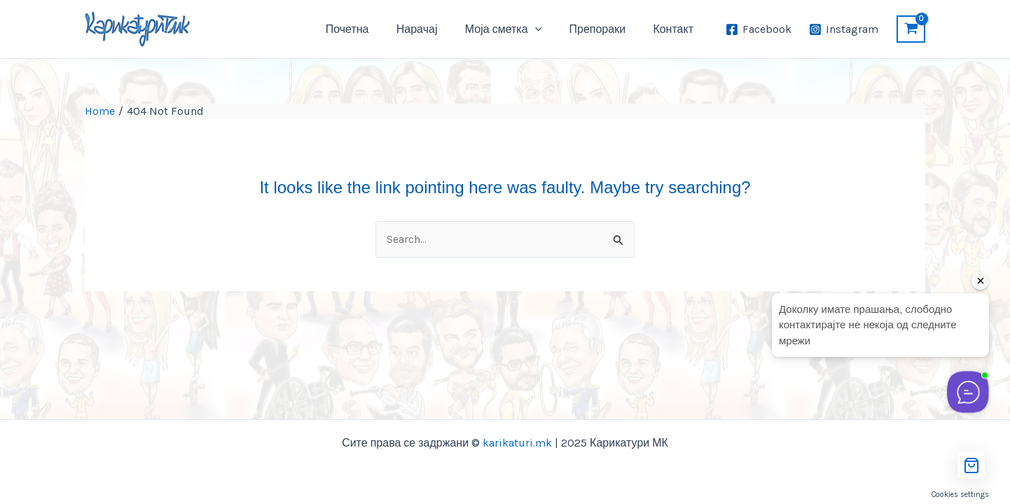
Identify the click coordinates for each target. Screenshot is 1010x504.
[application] (548, 29)
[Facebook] (758, 29)
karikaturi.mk (517, 442)
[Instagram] (843, 29)
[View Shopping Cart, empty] (911, 29)
